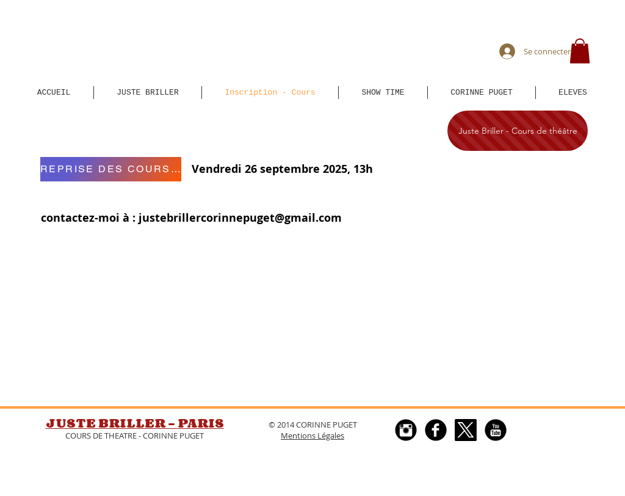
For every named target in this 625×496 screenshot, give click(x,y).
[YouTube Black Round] (496, 430)
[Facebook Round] (436, 430)
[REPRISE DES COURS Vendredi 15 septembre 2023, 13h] (110, 169)
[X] (466, 430)
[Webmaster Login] (325, 490)
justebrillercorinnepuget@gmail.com (240, 217)
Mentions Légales (312, 435)
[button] (579, 51)
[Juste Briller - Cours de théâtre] (517, 131)
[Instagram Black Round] (406, 430)
